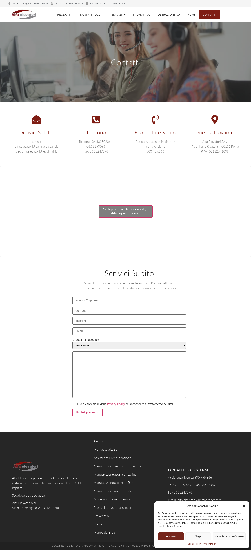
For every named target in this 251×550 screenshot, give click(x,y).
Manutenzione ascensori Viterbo (116, 491)
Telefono (96, 132)
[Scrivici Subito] (36, 119)
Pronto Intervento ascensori (113, 507)
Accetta (171, 536)
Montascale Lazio (105, 449)
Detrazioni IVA (169, 14)
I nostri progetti (92, 14)
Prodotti (64, 14)
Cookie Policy (194, 544)
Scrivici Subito (36, 132)
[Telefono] (95, 119)
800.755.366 (203, 477)
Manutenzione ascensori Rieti (114, 483)
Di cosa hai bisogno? (85, 339)
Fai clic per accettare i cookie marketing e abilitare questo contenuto (125, 211)
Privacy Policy (209, 544)
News (192, 14)
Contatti (209, 14)
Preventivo (142, 14)
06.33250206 (182, 485)
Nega (198, 536)
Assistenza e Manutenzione (112, 458)
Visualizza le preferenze (229, 536)
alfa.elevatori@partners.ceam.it (199, 500)
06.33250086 (205, 485)
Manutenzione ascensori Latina (115, 474)
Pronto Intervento (155, 132)
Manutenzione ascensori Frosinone (118, 466)
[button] (244, 506)
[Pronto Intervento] (155, 119)
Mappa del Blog (104, 532)
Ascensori (100, 441)
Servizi (119, 15)
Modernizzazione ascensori (112, 499)
